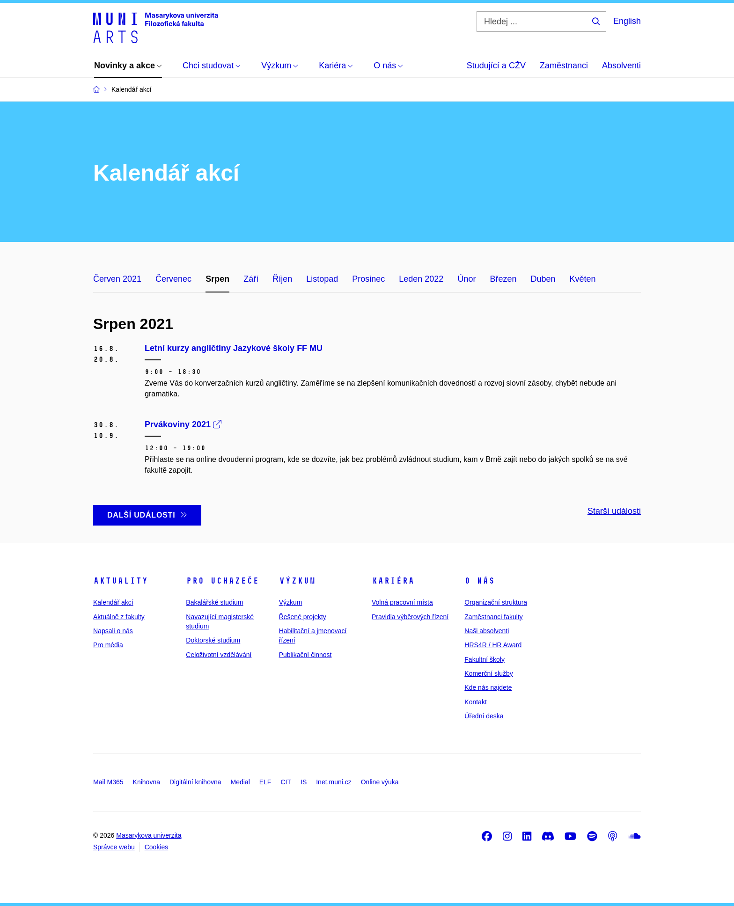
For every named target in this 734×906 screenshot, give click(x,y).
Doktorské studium (213, 640)
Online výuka (380, 782)
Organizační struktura (495, 602)
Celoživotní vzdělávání (218, 654)
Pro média (108, 645)
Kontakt (475, 702)
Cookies (157, 847)
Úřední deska (483, 716)
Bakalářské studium (214, 602)
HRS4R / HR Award (492, 645)
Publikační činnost (305, 654)
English (627, 21)
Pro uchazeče (222, 581)
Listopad (322, 279)
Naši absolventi (486, 631)
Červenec (173, 279)
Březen (503, 279)
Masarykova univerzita (148, 835)
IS (304, 782)
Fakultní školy (484, 659)
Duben (542, 279)
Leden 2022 (421, 279)
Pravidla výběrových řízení (410, 617)
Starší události (614, 511)
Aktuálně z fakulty (119, 617)
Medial (240, 782)
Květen (583, 279)
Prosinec (368, 279)
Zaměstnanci (564, 65)
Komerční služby (488, 673)
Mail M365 (108, 782)
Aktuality (120, 581)
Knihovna (146, 782)
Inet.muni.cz (333, 782)
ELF (265, 782)
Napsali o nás (113, 631)
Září (250, 279)
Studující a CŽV (496, 65)
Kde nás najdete (488, 687)
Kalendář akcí (113, 602)
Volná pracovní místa (402, 602)
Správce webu (114, 847)
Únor (466, 279)
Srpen (217, 279)
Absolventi (621, 65)
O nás (479, 581)
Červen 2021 (117, 279)
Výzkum (297, 581)
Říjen (282, 279)
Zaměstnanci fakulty (493, 617)
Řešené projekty (302, 617)
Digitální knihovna (195, 782)
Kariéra (393, 581)
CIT (285, 782)
